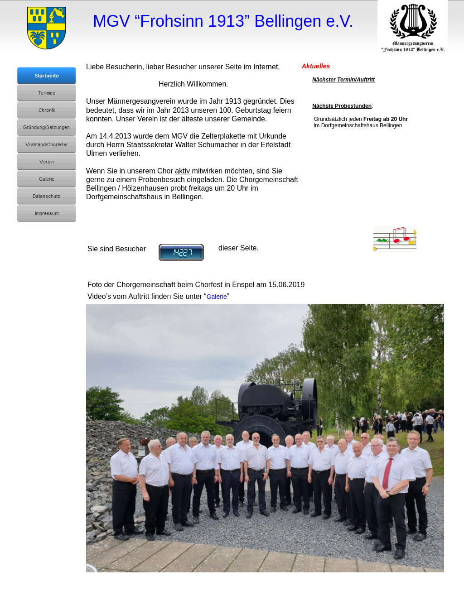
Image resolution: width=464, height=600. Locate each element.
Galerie (217, 296)
